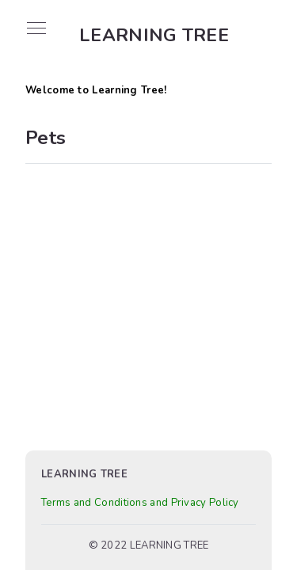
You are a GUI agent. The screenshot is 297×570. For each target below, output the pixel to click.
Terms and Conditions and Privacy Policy (140, 503)
